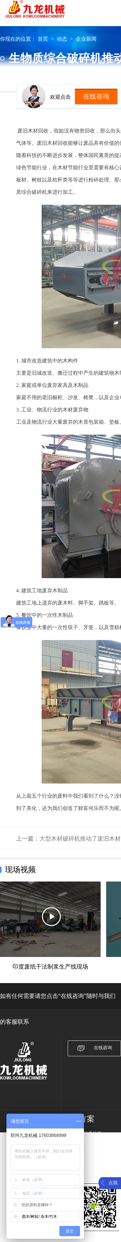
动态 (62, 39)
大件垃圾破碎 (92, 1150)
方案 (87, 1119)
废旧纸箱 (88, 1141)
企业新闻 (86, 39)
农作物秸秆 (90, 1158)
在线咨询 (96, 96)
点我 (112, 1182)
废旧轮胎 (88, 1167)
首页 (43, 39)
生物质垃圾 (90, 1133)
